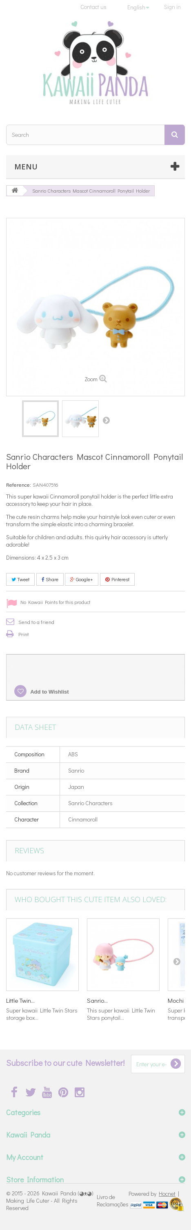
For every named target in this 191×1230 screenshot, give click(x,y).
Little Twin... (20, 1000)
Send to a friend (36, 621)
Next (106, 420)
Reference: (18, 484)
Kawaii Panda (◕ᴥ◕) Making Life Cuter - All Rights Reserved (49, 1200)
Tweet (20, 579)
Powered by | (154, 1193)
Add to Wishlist (49, 692)
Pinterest (117, 579)
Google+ (81, 579)
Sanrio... (97, 1000)
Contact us (93, 7)
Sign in (172, 7)
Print (23, 633)
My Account (24, 1157)
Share (50, 579)
